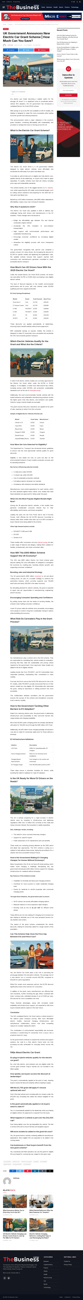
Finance (67, 7)
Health (56, 7)
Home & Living (48, 1277)
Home (3, 1)
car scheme (7, 1161)
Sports (61, 7)
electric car (16, 1161)
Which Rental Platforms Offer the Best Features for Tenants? (41, 1211)
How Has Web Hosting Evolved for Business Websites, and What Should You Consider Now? (67, 37)
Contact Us (9, 1)
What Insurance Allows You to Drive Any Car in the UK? (13, 1211)
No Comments (28, 45)
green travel (7, 1164)
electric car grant (27, 1161)
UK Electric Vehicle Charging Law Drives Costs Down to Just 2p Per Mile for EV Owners (14, 1236)
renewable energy (35, 390)
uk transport (27, 1164)
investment (38, 576)
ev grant (36, 1161)
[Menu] (4, 7)
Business (49, 7)
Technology (74, 7)
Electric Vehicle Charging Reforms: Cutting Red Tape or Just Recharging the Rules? (40, 1236)
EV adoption (49, 188)
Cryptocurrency (48, 1264)
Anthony (10, 45)
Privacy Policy (16, 1)
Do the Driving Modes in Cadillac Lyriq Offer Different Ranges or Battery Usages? (67, 49)
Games (46, 1271)
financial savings (42, 542)
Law (45, 1281)
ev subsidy (44, 1161)
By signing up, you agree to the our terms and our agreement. (68, 101)
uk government (17, 1164)
